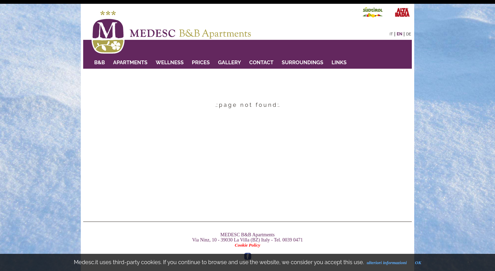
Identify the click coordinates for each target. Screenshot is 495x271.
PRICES (201, 62)
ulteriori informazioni (387, 262)
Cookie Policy (247, 245)
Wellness (170, 62)
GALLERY (229, 62)
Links (338, 62)
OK (418, 262)
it (391, 34)
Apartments (130, 62)
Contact (261, 62)
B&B (99, 62)
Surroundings (302, 62)
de (408, 34)
